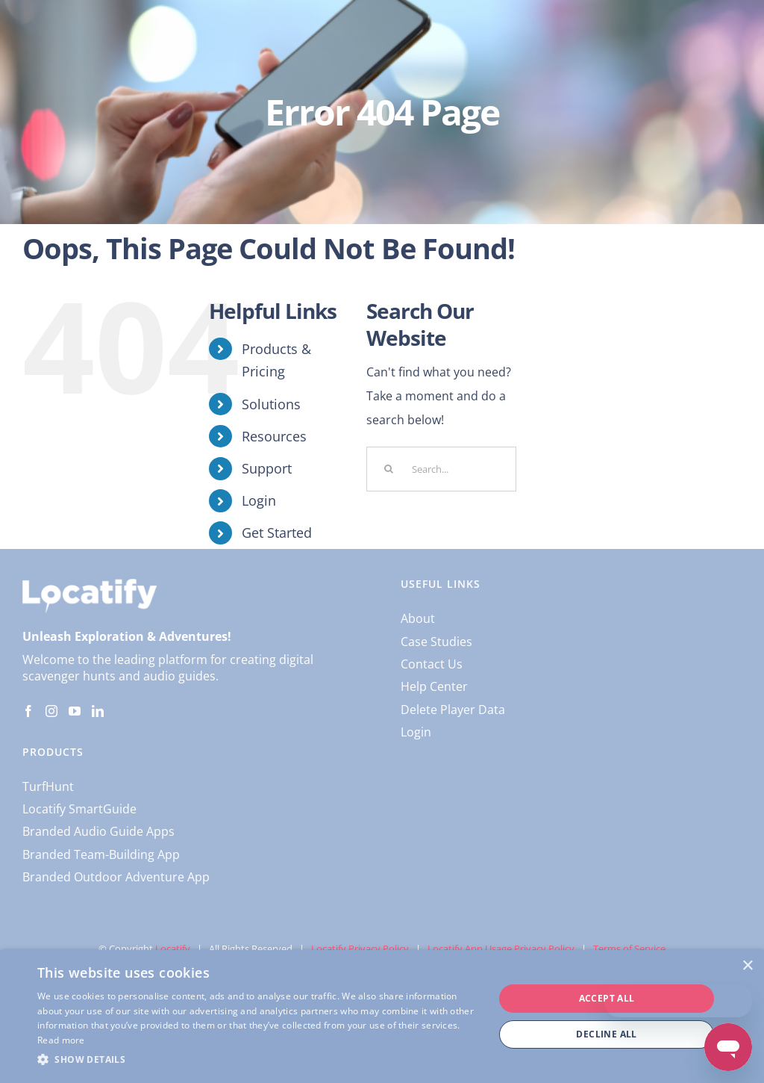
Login (259, 500)
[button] (258, 1060)
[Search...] (441, 469)
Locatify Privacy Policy (360, 948)
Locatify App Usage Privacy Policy (501, 948)
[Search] (388, 469)
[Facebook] (28, 711)
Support (267, 468)
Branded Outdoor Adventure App (116, 877)
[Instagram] (51, 711)
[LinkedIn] (98, 711)
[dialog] (382, 1016)
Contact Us (432, 664)
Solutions (271, 404)
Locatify (172, 948)
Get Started (277, 533)
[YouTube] (75, 711)
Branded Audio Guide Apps (98, 831)
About (418, 618)
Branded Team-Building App (101, 854)
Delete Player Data (453, 709)
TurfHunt (48, 786)
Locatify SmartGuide (79, 809)
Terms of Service (629, 948)
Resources (274, 436)
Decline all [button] (606, 1034)
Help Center (434, 686)
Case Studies (436, 641)
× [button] (747, 966)
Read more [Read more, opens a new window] (61, 1040)
